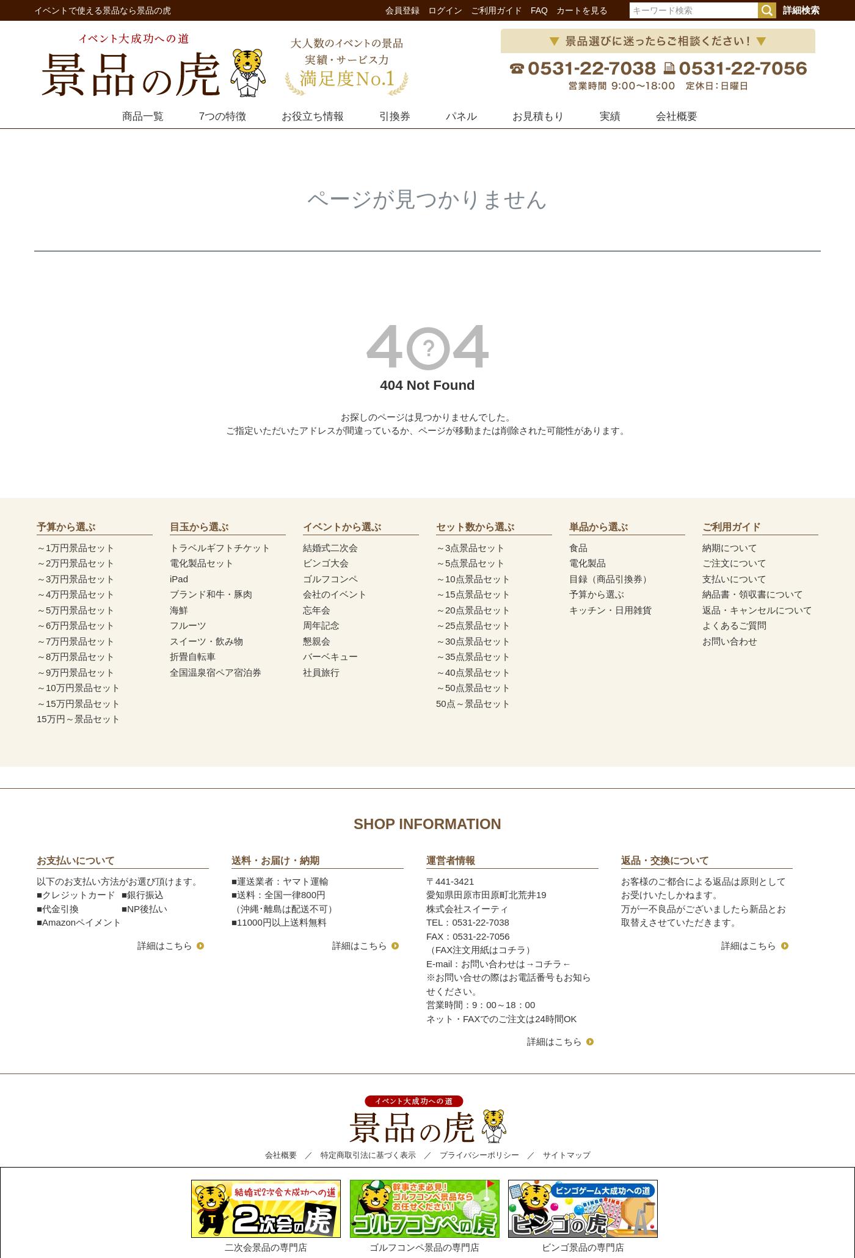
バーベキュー (330, 656)
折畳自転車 (193, 656)
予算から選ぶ (596, 594)
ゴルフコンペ (330, 579)
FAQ (539, 10)
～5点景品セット (470, 563)
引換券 (394, 116)
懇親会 (316, 641)
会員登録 (402, 10)
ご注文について (734, 563)
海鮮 (179, 610)
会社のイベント (335, 594)
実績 (610, 116)
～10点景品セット (473, 579)
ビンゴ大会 (326, 563)
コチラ (548, 964)
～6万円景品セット (76, 625)
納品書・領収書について (752, 594)
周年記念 (321, 625)
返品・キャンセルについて (757, 610)
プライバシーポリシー (479, 1155)
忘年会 (316, 610)
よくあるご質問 (734, 625)
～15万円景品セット (78, 703)
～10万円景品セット (78, 687)
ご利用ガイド (496, 10)
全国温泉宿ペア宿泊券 (215, 672)
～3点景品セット (470, 548)
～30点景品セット (473, 641)
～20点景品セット (473, 610)
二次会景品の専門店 (266, 1216)
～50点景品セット (473, 687)
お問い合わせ (729, 641)
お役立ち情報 (313, 116)
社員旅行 (321, 672)
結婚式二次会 (330, 548)
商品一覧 (143, 116)
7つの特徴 (222, 116)
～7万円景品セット (76, 641)
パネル (461, 116)
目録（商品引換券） (610, 579)
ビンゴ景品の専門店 (583, 1216)
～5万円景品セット (76, 610)
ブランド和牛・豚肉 (211, 594)
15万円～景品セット (78, 719)
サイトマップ (567, 1155)
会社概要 (676, 116)
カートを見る (582, 10)
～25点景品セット (473, 625)
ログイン (445, 10)
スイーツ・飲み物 (206, 641)
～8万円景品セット (76, 656)
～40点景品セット (473, 672)
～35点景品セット (473, 656)
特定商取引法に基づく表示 (368, 1155)
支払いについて (734, 579)
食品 (578, 548)
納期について (729, 548)
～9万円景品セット (76, 672)
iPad (179, 579)
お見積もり (538, 116)
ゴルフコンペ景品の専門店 (425, 1216)
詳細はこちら (164, 945)
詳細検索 (801, 10)
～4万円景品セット (76, 594)
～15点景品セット (473, 594)
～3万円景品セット (76, 579)
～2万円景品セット (76, 563)
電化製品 (587, 563)
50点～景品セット (473, 703)
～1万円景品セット (76, 548)
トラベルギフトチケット (220, 548)
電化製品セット (202, 563)
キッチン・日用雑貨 (610, 610)
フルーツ (188, 625)
